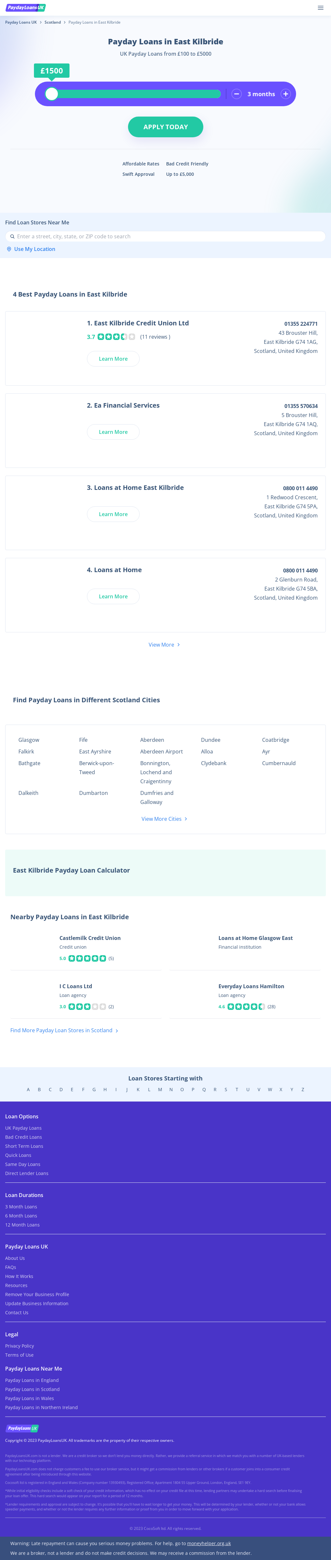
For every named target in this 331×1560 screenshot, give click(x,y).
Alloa (207, 751)
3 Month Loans (21, 1207)
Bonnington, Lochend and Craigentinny (156, 772)
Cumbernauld (279, 763)
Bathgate (29, 763)
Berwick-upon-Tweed (96, 768)
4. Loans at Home (114, 569)
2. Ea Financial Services (123, 405)
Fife (83, 739)
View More (165, 645)
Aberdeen (152, 739)
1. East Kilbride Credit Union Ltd (138, 323)
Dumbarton (93, 793)
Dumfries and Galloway (157, 797)
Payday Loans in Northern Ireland (41, 1407)
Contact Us (16, 1312)
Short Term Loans (24, 1146)
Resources (16, 1285)
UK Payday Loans (23, 1128)
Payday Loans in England (32, 1380)
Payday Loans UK (21, 22)
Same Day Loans (22, 1164)
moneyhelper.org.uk (209, 1543)
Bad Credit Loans (23, 1137)
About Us (15, 1258)
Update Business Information (37, 1303)
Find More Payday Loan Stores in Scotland (65, 1031)
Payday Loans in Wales (29, 1398)
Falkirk (26, 751)
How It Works (19, 1276)
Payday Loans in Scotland (32, 1389)
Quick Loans (18, 1155)
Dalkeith (28, 793)
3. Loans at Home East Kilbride (135, 487)
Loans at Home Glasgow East (256, 938)
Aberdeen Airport (161, 751)
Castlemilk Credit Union (90, 938)
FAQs (10, 1267)
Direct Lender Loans (26, 1173)
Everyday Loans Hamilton (251, 986)
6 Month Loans (21, 1216)
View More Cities (165, 819)
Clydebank (213, 763)
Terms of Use (19, 1355)
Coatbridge (275, 739)
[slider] (52, 94)
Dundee (210, 739)
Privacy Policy (19, 1346)
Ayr (266, 751)
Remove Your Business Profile (37, 1294)
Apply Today (166, 126)
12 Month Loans (22, 1225)
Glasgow (28, 739)
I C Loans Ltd (75, 986)
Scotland (53, 22)
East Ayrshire (95, 751)
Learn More (113, 358)
